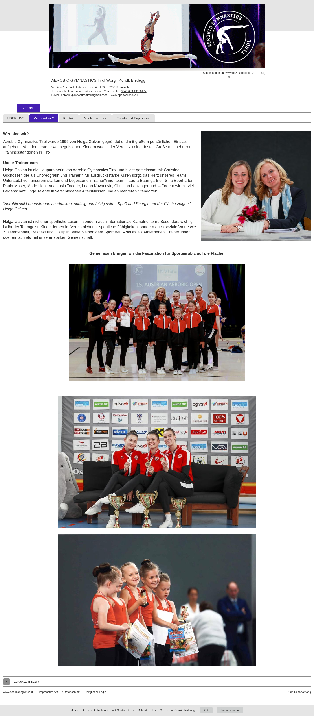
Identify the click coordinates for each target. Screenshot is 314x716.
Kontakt (69, 118)
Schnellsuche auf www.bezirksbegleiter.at (229, 72)
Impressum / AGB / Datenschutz (59, 692)
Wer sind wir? (44, 118)
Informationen (230, 710)
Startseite (28, 108)
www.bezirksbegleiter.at (18, 692)
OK (206, 710)
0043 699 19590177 (134, 91)
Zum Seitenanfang (299, 692)
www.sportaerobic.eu (124, 95)
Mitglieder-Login (96, 692)
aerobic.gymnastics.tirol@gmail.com (84, 95)
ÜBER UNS (16, 118)
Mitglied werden (95, 118)
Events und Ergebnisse (134, 118)
